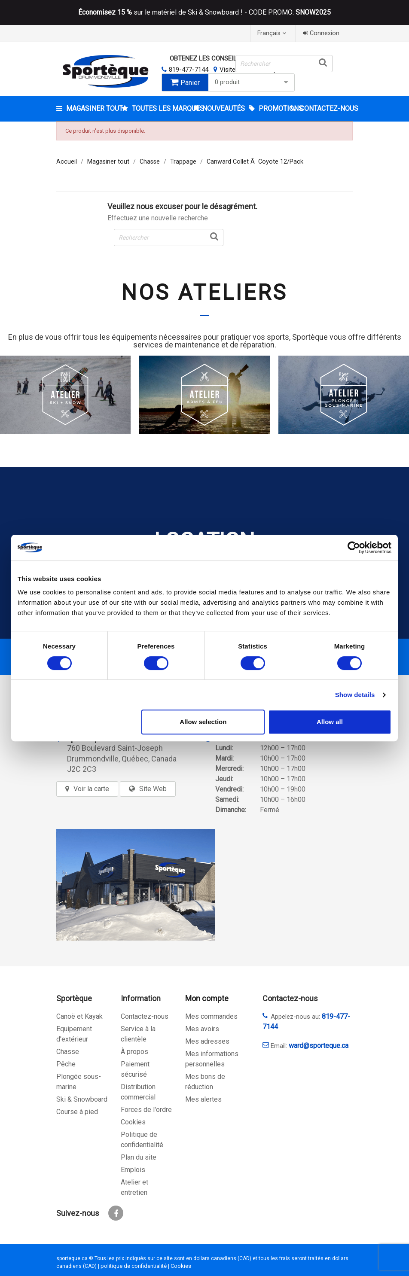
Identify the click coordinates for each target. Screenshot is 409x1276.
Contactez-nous (144, 1016)
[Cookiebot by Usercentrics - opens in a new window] (353, 547)
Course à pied (77, 1112)
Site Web (153, 789)
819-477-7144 (188, 69)
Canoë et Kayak (79, 1016)
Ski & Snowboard (81, 1099)
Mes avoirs (202, 1029)
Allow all (330, 721)
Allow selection (203, 721)
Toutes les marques (160, 108)
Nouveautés (223, 108)
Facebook (115, 1213)
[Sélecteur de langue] (272, 33)
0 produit (252, 82)
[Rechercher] (283, 63)
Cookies (133, 1122)
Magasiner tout (93, 108)
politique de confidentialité (134, 1266)
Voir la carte (91, 789)
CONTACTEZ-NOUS (325, 108)
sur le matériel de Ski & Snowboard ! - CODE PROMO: (204, 12)
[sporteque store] (135, 885)
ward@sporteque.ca (318, 1046)
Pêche (66, 1064)
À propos (134, 1052)
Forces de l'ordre (146, 1109)
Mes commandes (211, 1016)
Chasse (67, 1052)
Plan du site (138, 1157)
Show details (355, 694)
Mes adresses (207, 1041)
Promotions (273, 108)
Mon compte (207, 998)
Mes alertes (203, 1099)
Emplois (133, 1170)
